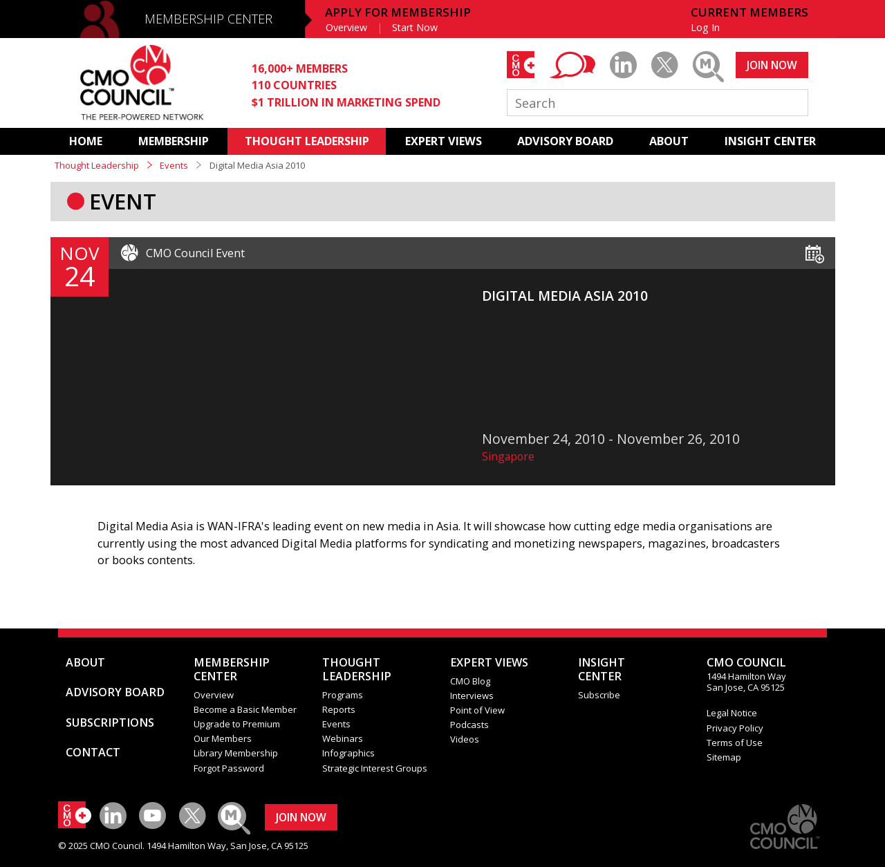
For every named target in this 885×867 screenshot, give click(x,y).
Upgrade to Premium (237, 724)
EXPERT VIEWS (443, 141)
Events (174, 165)
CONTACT (93, 752)
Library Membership (236, 753)
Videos (464, 739)
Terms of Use (735, 742)
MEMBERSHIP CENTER (208, 18)
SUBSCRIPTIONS (110, 722)
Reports (338, 709)
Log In (705, 27)
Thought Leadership (97, 165)
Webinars (342, 738)
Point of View (477, 710)
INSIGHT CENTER (770, 141)
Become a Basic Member (245, 709)
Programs (342, 695)
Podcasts (469, 724)
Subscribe (599, 695)
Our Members (223, 738)
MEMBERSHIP (173, 141)
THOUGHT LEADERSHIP (307, 141)
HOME (85, 141)
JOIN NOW (772, 65)
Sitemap (724, 757)
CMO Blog (470, 681)
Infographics (348, 753)
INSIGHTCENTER (601, 669)
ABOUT (669, 141)
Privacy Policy (735, 728)
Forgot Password (229, 768)
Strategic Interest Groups (374, 768)
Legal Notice (732, 713)
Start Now (415, 27)
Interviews (472, 695)
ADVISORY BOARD (565, 141)
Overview (346, 27)
